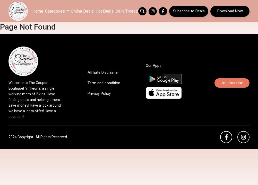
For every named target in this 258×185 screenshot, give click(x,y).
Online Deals (82, 11)
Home (37, 11)
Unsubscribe (232, 82)
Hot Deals (105, 11)
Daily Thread (126, 11)
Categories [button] (55, 11)
